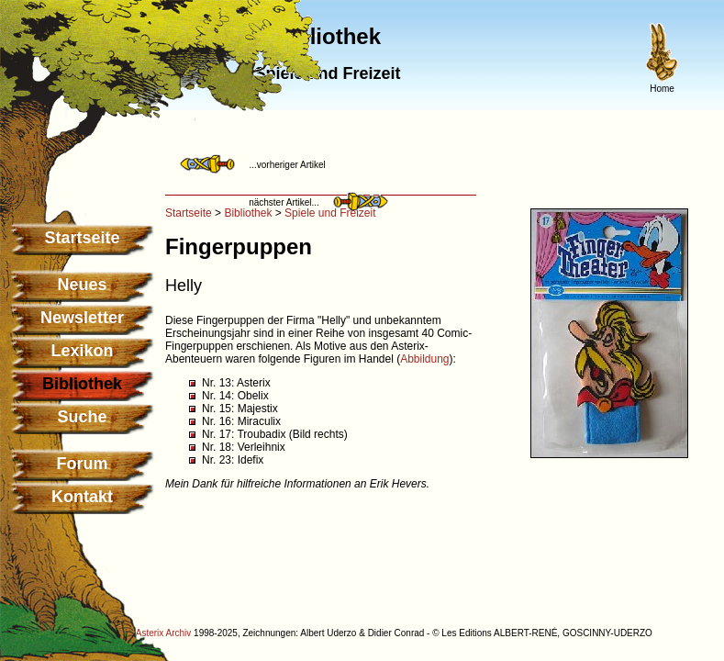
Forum (82, 463)
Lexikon (81, 351)
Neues (81, 284)
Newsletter (82, 317)
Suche (81, 417)
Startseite (81, 238)
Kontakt (82, 496)
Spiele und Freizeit (329, 213)
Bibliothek (248, 213)
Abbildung (424, 359)
